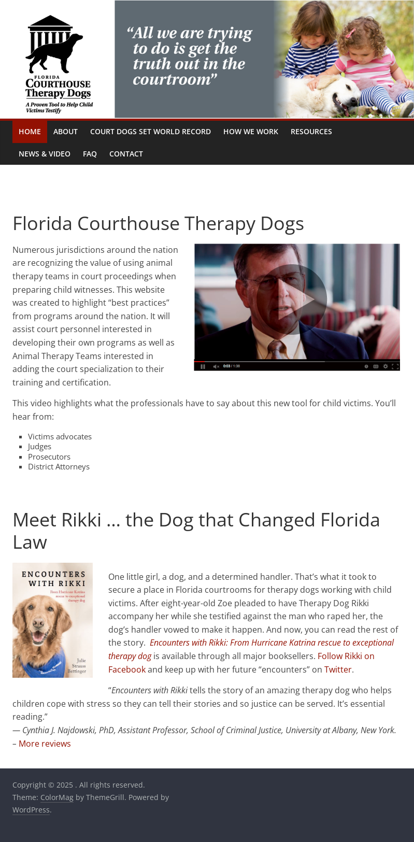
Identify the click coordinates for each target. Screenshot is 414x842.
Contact (126, 154)
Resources (311, 131)
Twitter (338, 669)
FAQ (90, 154)
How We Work (250, 131)
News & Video (44, 154)
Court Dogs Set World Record (150, 131)
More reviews (45, 743)
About (65, 131)
